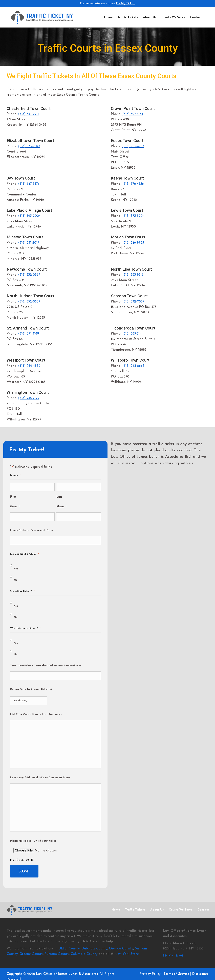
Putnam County (57, 943)
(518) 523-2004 (29, 216)
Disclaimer (200, 963)
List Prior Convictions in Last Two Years (36, 705)
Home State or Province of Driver (32, 526)
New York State (127, 943)
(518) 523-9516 (132, 275)
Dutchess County (94, 937)
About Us (149, 17)
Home (108, 17)
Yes (16, 563)
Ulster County (69, 937)
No (15, 575)
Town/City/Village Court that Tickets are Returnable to (45, 660)
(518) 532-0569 (29, 275)
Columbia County (84, 943)
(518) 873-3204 (133, 216)
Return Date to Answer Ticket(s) (31, 682)
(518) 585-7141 (132, 333)
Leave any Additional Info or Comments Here (40, 768)
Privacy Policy (150, 963)
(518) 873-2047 (29, 146)
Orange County (121, 937)
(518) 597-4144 (132, 114)
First (13, 495)
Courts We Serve (173, 17)
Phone (61, 505)
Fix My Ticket (173, 944)
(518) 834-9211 (28, 114)
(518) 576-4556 (133, 184)
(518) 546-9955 (133, 242)
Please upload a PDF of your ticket (33, 832)
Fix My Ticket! (125, 3)
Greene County (31, 943)
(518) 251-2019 (28, 242)
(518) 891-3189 (28, 333)
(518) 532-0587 (29, 301)
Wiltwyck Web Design (43, 975)
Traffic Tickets (128, 17)
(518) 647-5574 (28, 184)
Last (59, 495)
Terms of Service (176, 963)
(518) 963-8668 (133, 366)
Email (15, 505)
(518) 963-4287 (133, 146)
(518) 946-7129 (28, 398)
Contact (196, 17)
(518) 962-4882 (29, 366)
